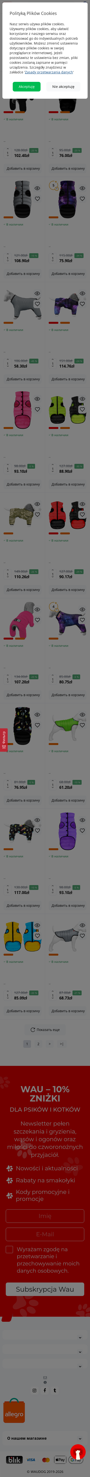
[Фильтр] (4, 740)
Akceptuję (27, 86)
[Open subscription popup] (78, 1452)
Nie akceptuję (63, 86)
